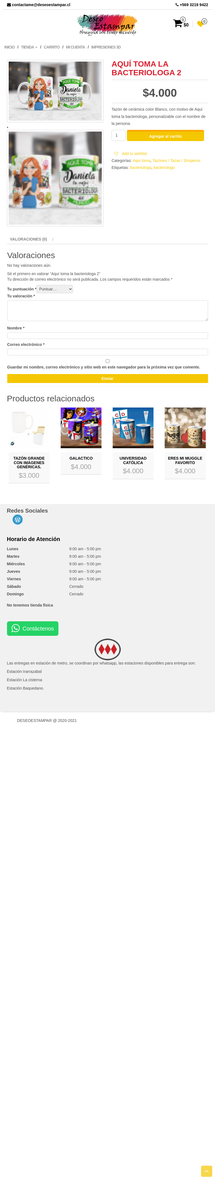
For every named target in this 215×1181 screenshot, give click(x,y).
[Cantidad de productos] (119, 135)
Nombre (16, 328)
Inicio (9, 47)
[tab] (31, 239)
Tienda (29, 47)
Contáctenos (38, 628)
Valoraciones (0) (28, 239)
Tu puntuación (22, 289)
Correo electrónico (26, 344)
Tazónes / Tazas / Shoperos (176, 160)
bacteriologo (164, 167)
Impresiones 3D (106, 47)
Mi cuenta (75, 47)
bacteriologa (140, 167)
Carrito (52, 47)
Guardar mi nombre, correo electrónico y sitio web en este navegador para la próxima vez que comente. (103, 367)
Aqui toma (141, 160)
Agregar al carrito (165, 136)
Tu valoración (21, 296)
